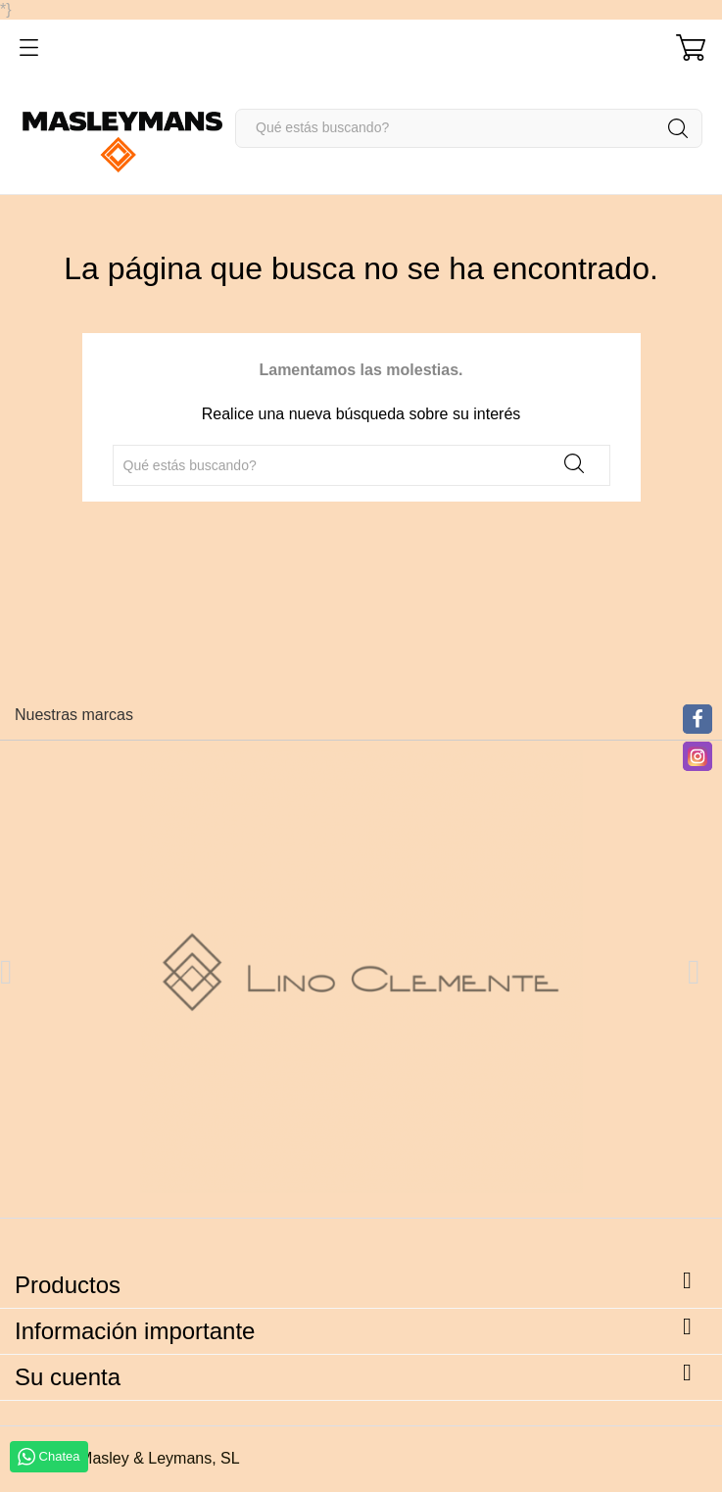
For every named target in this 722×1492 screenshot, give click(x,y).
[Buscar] (468, 128)
